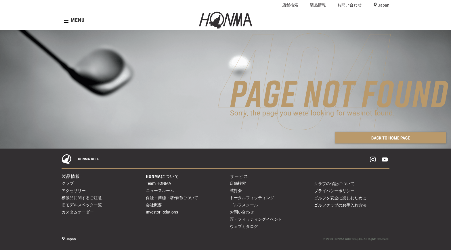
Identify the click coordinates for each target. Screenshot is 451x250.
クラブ (68, 183)
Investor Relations (162, 212)
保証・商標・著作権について (172, 197)
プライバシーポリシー (334, 191)
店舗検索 (290, 5)
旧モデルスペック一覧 (82, 205)
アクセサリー (74, 190)
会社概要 (154, 205)
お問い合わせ (349, 5)
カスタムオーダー (78, 212)
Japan (383, 5)
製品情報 (318, 5)
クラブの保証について (334, 183)
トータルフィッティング (252, 197)
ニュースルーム (160, 190)
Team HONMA (158, 183)
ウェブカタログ (244, 226)
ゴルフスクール (244, 205)
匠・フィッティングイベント (256, 219)
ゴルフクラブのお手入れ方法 (340, 205)
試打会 (236, 190)
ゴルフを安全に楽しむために (340, 198)
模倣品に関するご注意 (82, 197)
